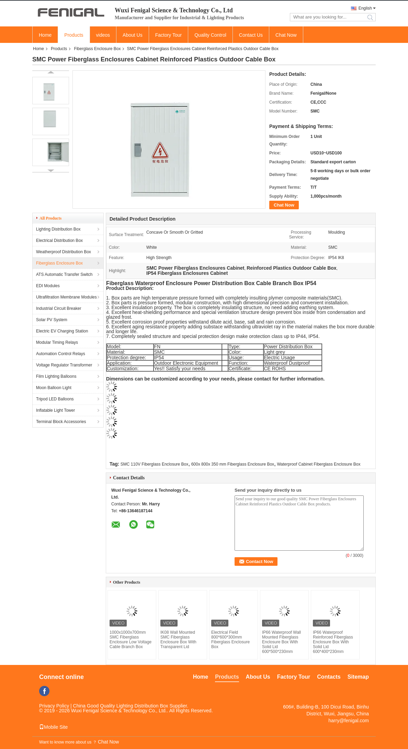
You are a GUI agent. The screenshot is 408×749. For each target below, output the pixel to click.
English (365, 8)
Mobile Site (53, 727)
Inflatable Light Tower (55, 410)
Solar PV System (51, 319)
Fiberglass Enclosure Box (97, 48)
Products (73, 35)
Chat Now (285, 35)
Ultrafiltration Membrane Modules (66, 297)
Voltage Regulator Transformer (64, 365)
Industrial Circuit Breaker (58, 308)
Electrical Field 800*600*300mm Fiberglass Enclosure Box (230, 639)
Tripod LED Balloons (55, 399)
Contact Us (251, 35)
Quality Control (210, 35)
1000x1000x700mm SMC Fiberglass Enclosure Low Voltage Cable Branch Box (130, 639)
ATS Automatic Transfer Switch (64, 274)
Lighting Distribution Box (58, 229)
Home (45, 35)
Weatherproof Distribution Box (63, 251)
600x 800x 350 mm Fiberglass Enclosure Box (232, 464)
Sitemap (358, 677)
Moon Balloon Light (53, 387)
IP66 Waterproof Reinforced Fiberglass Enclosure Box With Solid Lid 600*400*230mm (333, 642)
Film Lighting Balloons (56, 376)
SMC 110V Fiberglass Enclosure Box (154, 464)
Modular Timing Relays (57, 342)
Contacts (328, 677)
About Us (133, 35)
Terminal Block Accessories (61, 421)
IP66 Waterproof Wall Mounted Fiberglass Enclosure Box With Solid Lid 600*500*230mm (281, 642)
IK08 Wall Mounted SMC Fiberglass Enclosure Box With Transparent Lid (178, 639)
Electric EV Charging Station (62, 331)
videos (103, 35)
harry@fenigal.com (348, 720)
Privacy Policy (54, 706)
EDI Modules (48, 285)
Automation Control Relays (60, 353)
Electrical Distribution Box (59, 240)
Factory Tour (168, 35)
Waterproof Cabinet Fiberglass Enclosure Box (318, 464)
